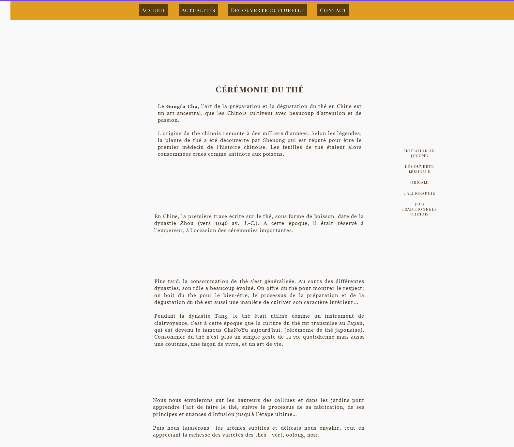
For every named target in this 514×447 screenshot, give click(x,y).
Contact (333, 10)
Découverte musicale (419, 169)
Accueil (154, 10)
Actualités (198, 10)
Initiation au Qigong (419, 153)
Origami (419, 182)
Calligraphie (419, 193)
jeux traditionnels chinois (419, 208)
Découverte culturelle (267, 10)
